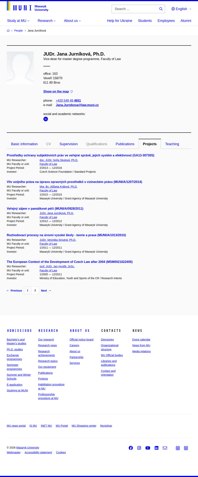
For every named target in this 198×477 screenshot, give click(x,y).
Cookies (61, 452)
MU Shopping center (84, 425)
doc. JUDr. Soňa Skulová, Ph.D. (59, 160)
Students (145, 21)
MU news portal (16, 425)
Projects (150, 144)
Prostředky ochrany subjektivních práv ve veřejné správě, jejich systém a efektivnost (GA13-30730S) (80, 155)
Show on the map (58, 91)
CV (48, 144)
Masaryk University (27, 447)
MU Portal (62, 425)
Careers (74, 345)
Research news (47, 345)
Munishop (106, 425)
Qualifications (96, 144)
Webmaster (13, 452)
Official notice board (81, 339)
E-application (14, 384)
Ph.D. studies (15, 349)
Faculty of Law (48, 164)
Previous (14, 290)
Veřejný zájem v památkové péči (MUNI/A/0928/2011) (45, 208)
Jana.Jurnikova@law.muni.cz (77, 105)
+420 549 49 (68, 100)
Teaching (172, 144)
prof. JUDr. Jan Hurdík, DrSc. (57, 266)
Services (75, 363)
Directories (107, 339)
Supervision (69, 144)
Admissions (19, 331)
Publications (125, 144)
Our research (46, 339)
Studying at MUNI (17, 390)
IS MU (33, 425)
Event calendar (141, 339)
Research (48, 331)
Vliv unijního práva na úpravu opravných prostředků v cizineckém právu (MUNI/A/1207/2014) (74, 182)
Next (46, 290)
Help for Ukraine (119, 21)
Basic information (24, 144)
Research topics (47, 361)
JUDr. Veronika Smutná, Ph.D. (58, 239)
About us (80, 331)
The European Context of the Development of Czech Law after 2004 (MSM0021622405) (70, 261)
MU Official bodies (112, 355)
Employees (166, 21)
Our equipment (47, 366)
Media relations (141, 351)
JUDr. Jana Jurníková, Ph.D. (57, 213)
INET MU (46, 425)
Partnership (77, 357)
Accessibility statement (38, 452)
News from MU (141, 345)
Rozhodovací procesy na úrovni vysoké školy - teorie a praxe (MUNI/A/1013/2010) (66, 235)
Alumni (186, 21)
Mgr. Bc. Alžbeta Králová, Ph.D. (58, 186)
